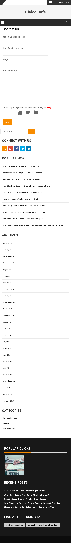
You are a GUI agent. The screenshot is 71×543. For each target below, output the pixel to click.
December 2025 (9, 256)
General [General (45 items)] (31, 525)
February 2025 (8, 289)
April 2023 (7, 355)
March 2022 (7, 375)
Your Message (24, 86)
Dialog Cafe (35, 12)
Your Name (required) (25, 39)
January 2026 (8, 250)
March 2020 (7, 394)
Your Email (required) (25, 50)
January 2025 (8, 296)
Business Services (10, 418)
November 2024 (9, 302)
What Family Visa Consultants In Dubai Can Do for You (24, 206)
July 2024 (6, 329)
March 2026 (7, 243)
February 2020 (8, 401)
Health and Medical (10, 429)
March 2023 (7, 361)
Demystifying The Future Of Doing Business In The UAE (24, 212)
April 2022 (7, 368)
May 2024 (6, 342)
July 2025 (6, 276)
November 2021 (9, 381)
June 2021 (7, 388)
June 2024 (7, 335)
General (6, 423)
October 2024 (8, 309)
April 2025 (7, 283)
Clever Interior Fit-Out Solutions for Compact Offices (23, 193)
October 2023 (8, 348)
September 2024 (9, 315)
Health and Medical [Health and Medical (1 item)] (48, 525)
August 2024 (7, 322)
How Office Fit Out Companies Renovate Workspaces (23, 219)
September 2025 (9, 263)
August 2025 (7, 270)
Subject (25, 61)
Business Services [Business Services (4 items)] (14, 525)
